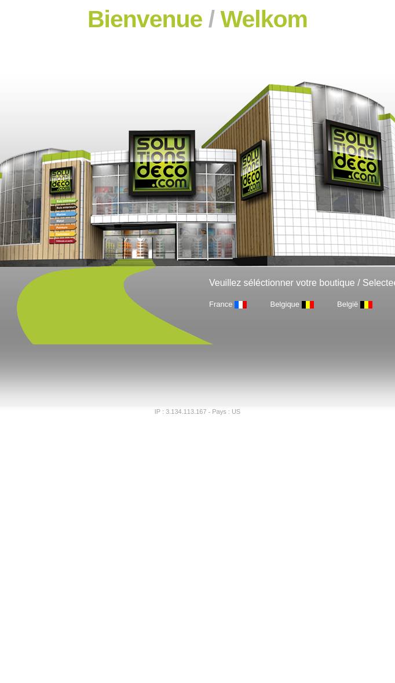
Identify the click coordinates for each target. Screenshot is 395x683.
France (220, 304)
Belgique (284, 304)
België (347, 304)
